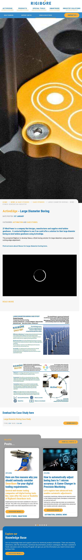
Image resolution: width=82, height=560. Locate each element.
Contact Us (72, 15)
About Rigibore (8, 15)
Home (5, 202)
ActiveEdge (7, 9)
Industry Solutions (72, 9)
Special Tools (39, 9)
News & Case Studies (45, 15)
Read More (8, 302)
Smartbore (55, 9)
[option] (41, 110)
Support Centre (26, 15)
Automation (18, 222)
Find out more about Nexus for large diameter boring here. (25, 246)
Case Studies (39, 202)
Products (23, 9)
